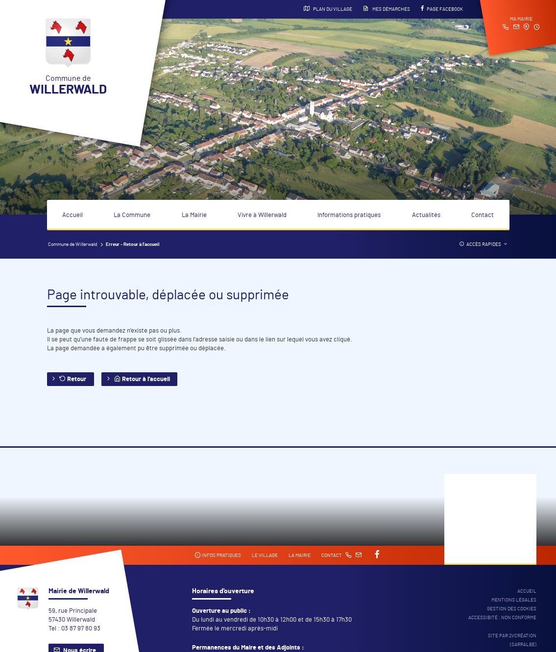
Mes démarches (386, 9)
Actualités (426, 215)
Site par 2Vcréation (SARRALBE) (512, 640)
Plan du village (328, 9)
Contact (482, 215)
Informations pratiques (349, 215)
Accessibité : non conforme (502, 617)
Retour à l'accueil (142, 379)
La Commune (132, 215)
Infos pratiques (217, 555)
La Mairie (194, 215)
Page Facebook (442, 9)
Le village (265, 555)
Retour (72, 379)
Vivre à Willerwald (262, 215)
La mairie (300, 555)
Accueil (72, 215)
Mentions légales (513, 600)
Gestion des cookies (511, 608)
